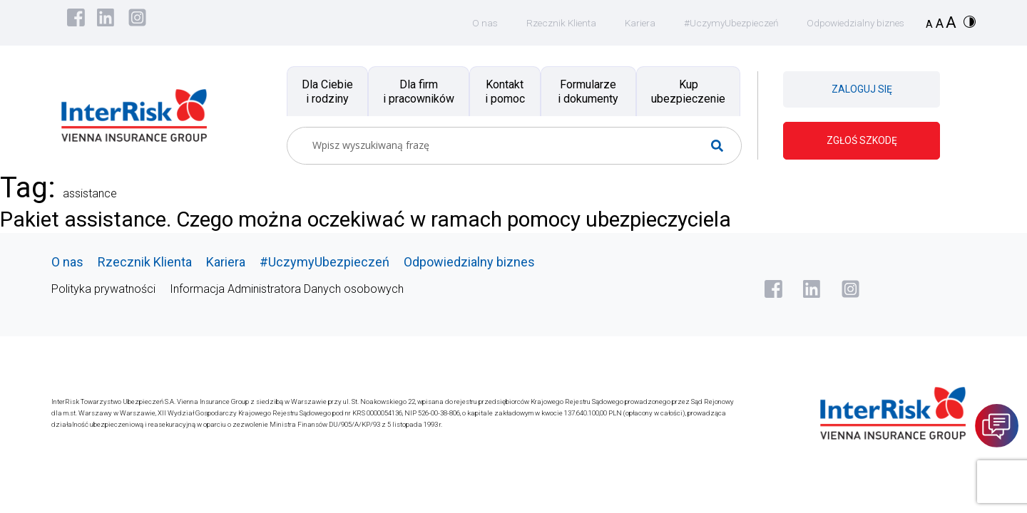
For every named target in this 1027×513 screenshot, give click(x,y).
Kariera (630, 22)
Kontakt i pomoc (505, 91)
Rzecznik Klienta (550, 22)
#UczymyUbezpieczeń (724, 22)
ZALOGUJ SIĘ (862, 89)
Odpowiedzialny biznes (853, 22)
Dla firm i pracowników (418, 91)
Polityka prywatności (103, 288)
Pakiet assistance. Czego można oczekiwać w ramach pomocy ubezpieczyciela (388, 218)
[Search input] (508, 146)
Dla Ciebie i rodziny (327, 91)
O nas (472, 22)
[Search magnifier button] (723, 146)
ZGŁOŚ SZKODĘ (861, 140)
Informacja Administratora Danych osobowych (287, 288)
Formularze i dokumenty (588, 91)
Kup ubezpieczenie (688, 91)
